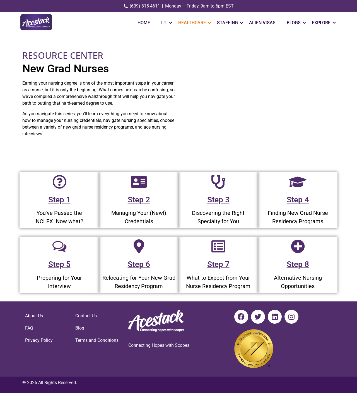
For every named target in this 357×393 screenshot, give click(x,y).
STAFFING (229, 22)
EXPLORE (323, 22)
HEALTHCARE (194, 22)
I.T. (166, 22)
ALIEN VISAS (262, 22)
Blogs (296, 22)
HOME (144, 22)
